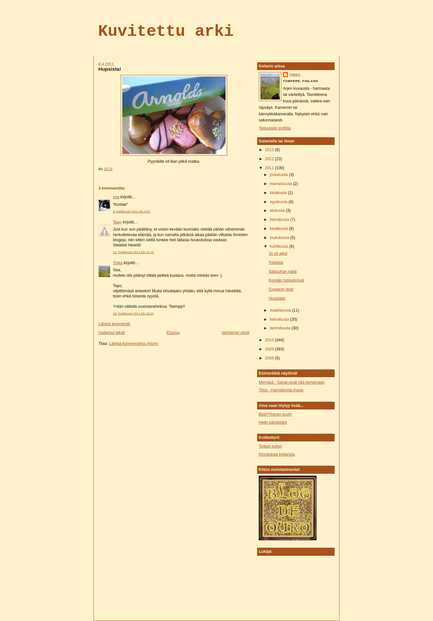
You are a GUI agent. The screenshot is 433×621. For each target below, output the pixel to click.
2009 (270, 349)
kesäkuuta (279, 228)
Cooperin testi (281, 289)
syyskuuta (279, 202)
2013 (270, 150)
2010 (270, 340)
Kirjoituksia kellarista (277, 454)
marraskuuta (281, 183)
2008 (270, 358)
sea (116, 197)
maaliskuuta (281, 310)
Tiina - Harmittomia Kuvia (281, 390)
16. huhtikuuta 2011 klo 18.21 (133, 313)
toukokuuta (280, 237)
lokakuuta (279, 193)
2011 (270, 168)
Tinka (118, 263)
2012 (270, 159)
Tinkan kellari (270, 446)
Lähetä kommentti (114, 324)
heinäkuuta (280, 219)
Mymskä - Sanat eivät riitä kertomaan (292, 382)
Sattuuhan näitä (283, 271)
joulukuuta (279, 174)
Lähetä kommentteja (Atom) (133, 343)
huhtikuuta (279, 246)
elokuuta (278, 210)
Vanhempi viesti (235, 332)
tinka (294, 74)
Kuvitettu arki (166, 31)
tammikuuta (280, 328)
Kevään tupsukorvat (286, 280)
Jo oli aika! (278, 253)
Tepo (117, 222)
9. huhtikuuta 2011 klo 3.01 (131, 211)
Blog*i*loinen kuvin (275, 414)
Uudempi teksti (111, 332)
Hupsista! (109, 69)
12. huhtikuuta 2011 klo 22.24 (133, 252)
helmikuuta (280, 319)
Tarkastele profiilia (275, 128)
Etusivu (172, 332)
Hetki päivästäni (273, 422)
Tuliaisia (276, 262)
